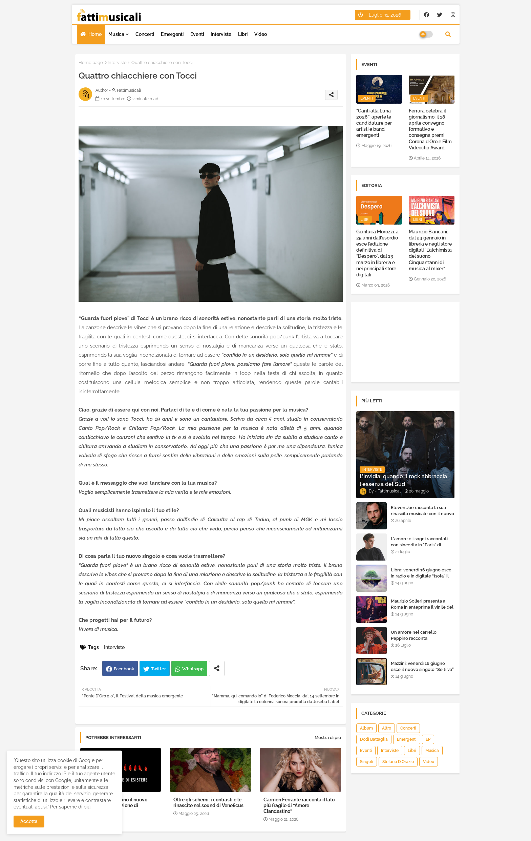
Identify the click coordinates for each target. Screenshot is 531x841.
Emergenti (172, 34)
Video (260, 34)
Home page (91, 62)
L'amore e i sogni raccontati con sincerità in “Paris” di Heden (419, 544)
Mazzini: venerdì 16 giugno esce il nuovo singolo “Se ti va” (422, 666)
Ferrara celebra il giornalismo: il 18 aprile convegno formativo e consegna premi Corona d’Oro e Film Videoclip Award (430, 129)
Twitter (158, 668)
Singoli (366, 761)
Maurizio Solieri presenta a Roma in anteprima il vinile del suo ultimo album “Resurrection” (422, 610)
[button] (448, 34)
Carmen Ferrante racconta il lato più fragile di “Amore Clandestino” (299, 805)
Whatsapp (193, 668)
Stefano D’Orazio (398, 761)
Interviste (221, 34)
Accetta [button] (29, 821)
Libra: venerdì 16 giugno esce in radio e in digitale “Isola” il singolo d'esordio (421, 576)
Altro (386, 728)
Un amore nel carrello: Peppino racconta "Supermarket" (414, 638)
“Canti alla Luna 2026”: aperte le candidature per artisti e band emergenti (374, 123)
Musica (116, 34)
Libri (243, 34)
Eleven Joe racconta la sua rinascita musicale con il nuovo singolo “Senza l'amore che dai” (422, 517)
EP (428, 739)
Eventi (197, 34)
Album (366, 728)
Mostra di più (328, 737)
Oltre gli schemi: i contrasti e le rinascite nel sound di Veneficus (208, 802)
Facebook (124, 668)
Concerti (144, 34)
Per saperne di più (70, 807)
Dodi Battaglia (374, 739)
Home (95, 34)
